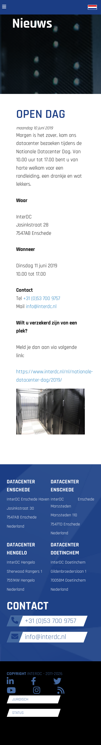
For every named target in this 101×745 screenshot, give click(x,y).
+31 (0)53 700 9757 (41, 298)
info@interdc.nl (41, 306)
